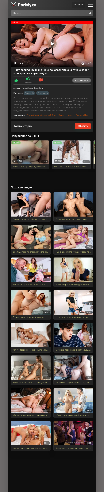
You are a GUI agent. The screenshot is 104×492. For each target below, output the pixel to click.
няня (86, 115)
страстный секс (48, 115)
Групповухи (43, 93)
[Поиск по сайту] (90, 13)
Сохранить (81, 80)
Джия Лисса (33, 115)
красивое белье (66, 115)
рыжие (78, 115)
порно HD (29, 93)
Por (27, 5)
